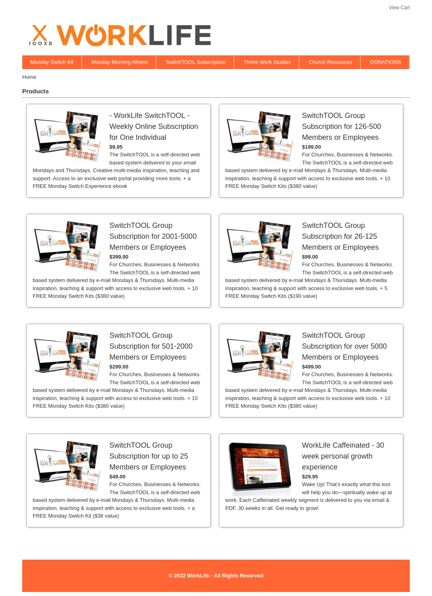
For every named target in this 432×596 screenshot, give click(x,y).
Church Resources (330, 62)
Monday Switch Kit (51, 62)
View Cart (399, 8)
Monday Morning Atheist (120, 62)
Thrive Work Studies (267, 62)
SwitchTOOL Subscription (196, 62)
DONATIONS (385, 62)
